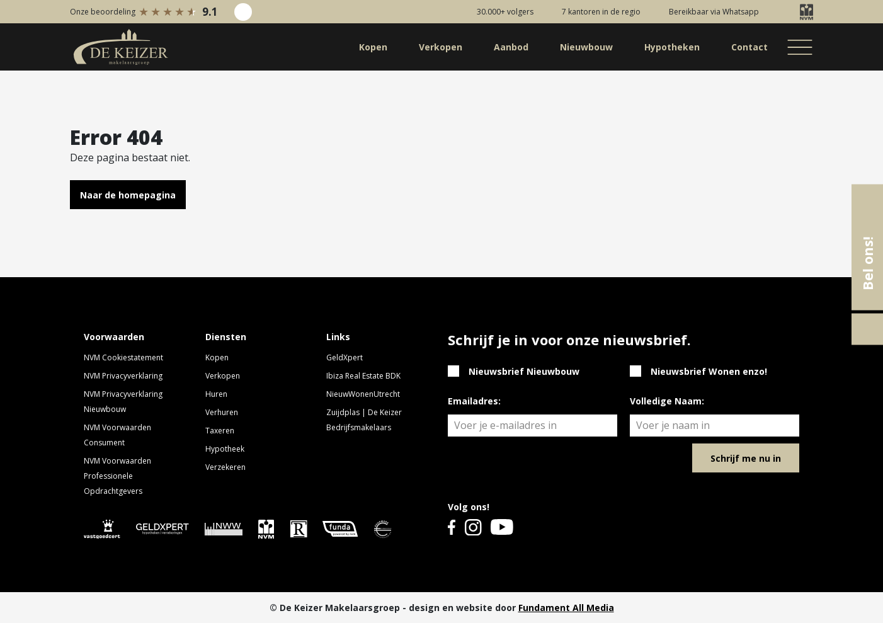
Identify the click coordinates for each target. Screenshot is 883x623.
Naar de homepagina (128, 195)
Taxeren (219, 430)
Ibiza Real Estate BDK (363, 375)
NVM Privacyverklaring (123, 375)
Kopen (217, 357)
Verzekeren (225, 467)
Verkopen (222, 375)
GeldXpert (344, 357)
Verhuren (221, 412)
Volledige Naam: (667, 401)
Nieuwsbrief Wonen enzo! (709, 371)
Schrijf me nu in (745, 458)
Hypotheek (224, 448)
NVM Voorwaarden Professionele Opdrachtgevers (117, 475)
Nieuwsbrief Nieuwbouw (524, 371)
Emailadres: (474, 401)
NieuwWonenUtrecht (363, 394)
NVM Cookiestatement (123, 357)
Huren (216, 394)
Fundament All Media (566, 608)
